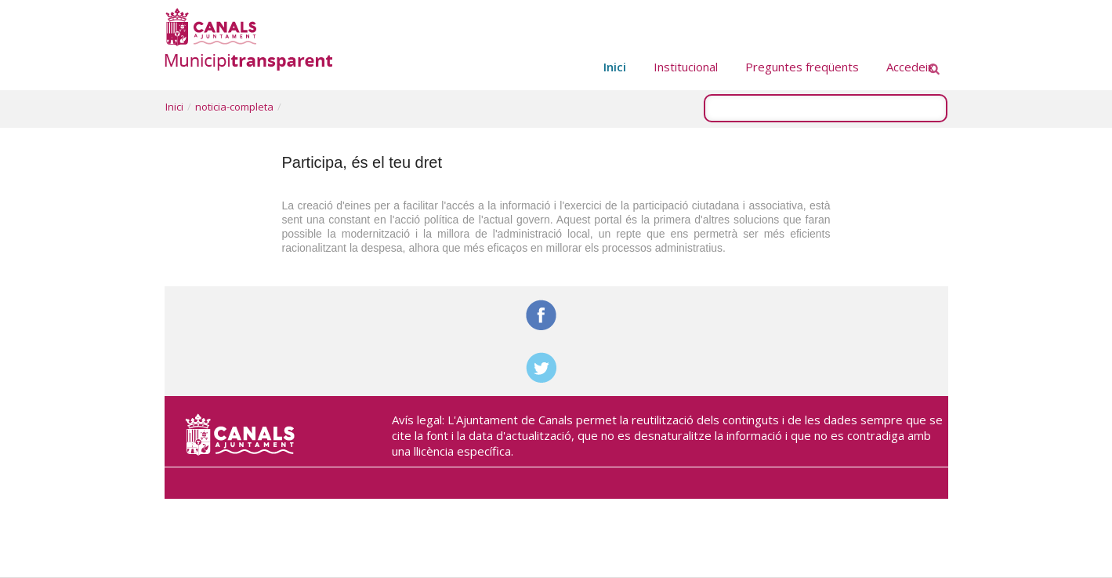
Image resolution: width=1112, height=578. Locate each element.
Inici (174, 107)
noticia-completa (234, 107)
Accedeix (910, 67)
